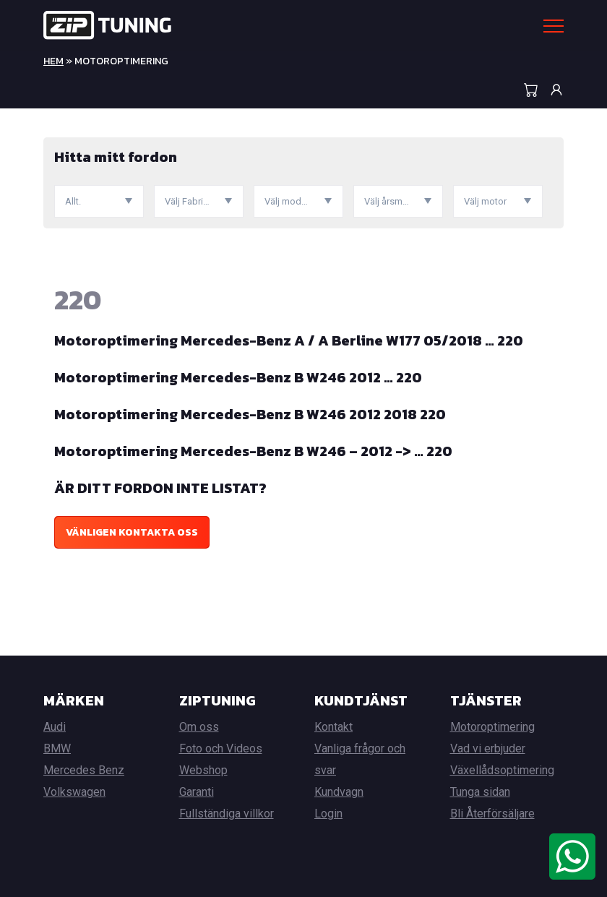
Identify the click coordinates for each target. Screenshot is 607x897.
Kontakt (333, 727)
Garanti (196, 792)
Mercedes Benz (83, 770)
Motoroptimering (492, 727)
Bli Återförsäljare (492, 813)
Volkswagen (74, 792)
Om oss (199, 727)
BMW (57, 748)
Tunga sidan (480, 792)
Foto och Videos (220, 748)
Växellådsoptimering (502, 770)
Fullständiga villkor (226, 813)
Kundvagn (338, 792)
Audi (54, 727)
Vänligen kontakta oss (132, 532)
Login (328, 813)
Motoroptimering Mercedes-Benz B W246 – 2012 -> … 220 (253, 451)
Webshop (203, 770)
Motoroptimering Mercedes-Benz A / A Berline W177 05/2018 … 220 (288, 340)
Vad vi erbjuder (487, 748)
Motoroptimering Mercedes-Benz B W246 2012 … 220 (238, 377)
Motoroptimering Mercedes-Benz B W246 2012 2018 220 (250, 414)
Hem (53, 61)
